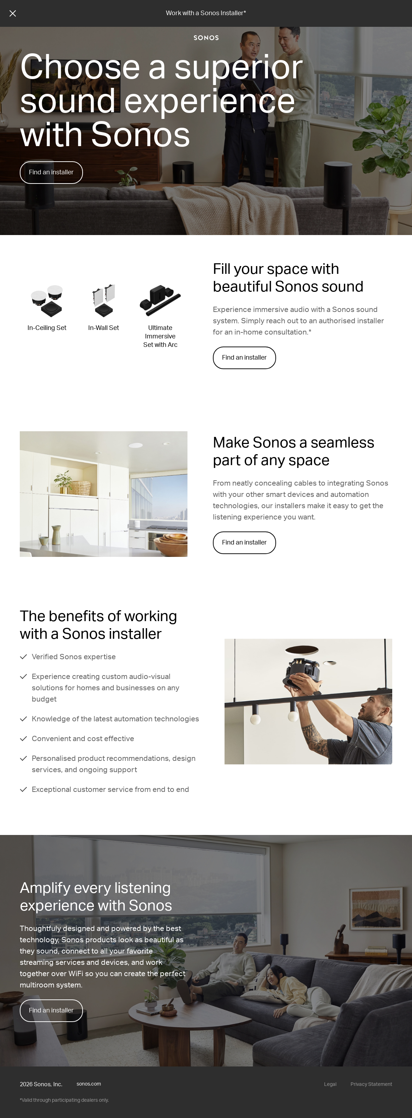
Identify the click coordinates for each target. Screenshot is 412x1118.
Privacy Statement (371, 1084)
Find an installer (51, 172)
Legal (330, 1084)
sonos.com (89, 1084)
